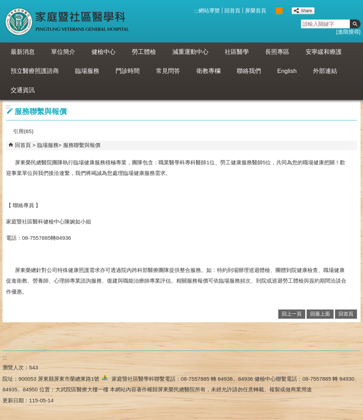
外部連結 (325, 71)
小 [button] (272, 11)
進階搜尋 (348, 32)
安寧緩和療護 (324, 52)
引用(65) (23, 131)
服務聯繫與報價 (81, 145)
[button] (355, 23)
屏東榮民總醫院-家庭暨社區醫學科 (67, 21)
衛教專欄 (208, 71)
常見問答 (168, 71)
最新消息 (23, 52)
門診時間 (128, 71)
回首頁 (232, 10)
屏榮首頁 (255, 10)
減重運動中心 (190, 52)
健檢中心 (103, 52)
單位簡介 (63, 52)
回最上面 (320, 314)
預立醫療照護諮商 (35, 71)
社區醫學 (237, 52)
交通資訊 (23, 90)
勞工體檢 (144, 52)
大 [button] (287, 11)
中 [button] (279, 10)
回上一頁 (292, 314)
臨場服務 (87, 71)
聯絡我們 (249, 71)
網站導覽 (209, 10)
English (287, 71)
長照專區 (277, 52)
